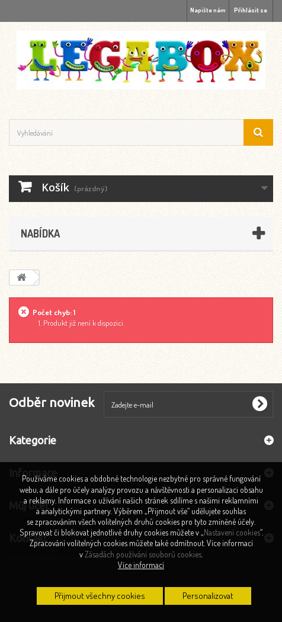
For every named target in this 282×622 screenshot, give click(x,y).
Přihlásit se (250, 10)
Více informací (141, 565)
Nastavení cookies (232, 532)
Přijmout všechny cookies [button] (100, 595)
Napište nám (208, 10)
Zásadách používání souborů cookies (143, 554)
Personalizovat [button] (207, 595)
